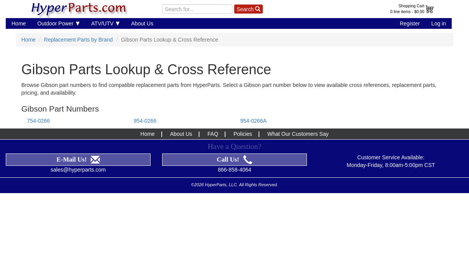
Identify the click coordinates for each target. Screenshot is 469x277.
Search (248, 9)
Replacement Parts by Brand (78, 40)
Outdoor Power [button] (58, 23)
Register (410, 23)
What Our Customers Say (298, 134)
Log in (438, 23)
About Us (142, 23)
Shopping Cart (411, 5)
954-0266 (145, 121)
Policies (243, 134)
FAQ (212, 134)
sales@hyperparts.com (78, 170)
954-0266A (253, 121)
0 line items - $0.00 (407, 11)
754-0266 (38, 121)
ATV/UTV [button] (105, 23)
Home (19, 23)
